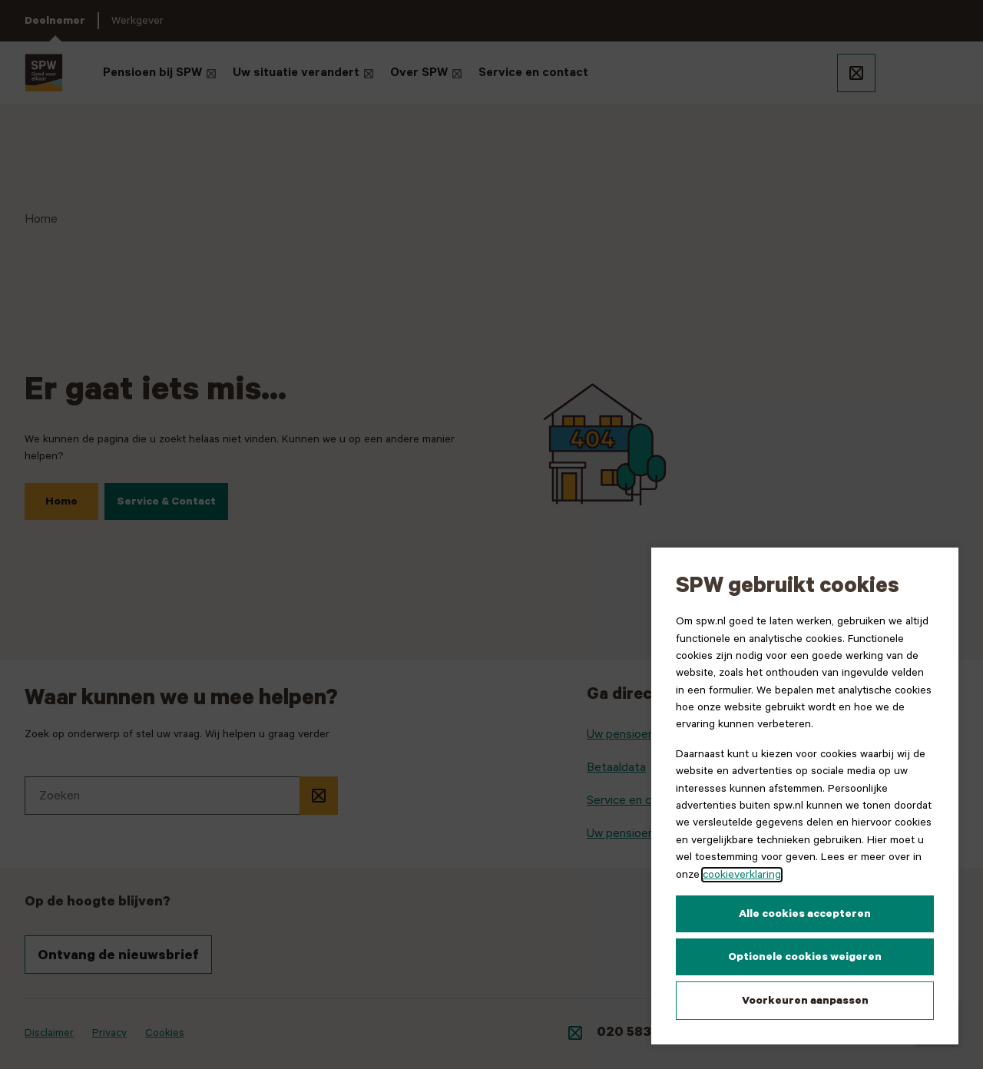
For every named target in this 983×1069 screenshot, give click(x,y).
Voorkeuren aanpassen (805, 1001)
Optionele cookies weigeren (805, 957)
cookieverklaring (742, 875)
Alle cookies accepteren (805, 914)
